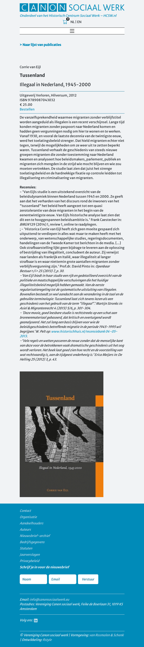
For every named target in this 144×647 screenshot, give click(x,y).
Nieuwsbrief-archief (35, 536)
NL (72, 22)
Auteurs (25, 529)
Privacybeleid (29, 561)
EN (79, 22)
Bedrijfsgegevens (32, 542)
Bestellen (27, 109)
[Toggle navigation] (72, 31)
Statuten (26, 548)
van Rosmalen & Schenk (106, 635)
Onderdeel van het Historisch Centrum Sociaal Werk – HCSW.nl (68, 16)
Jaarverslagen (30, 555)
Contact (25, 511)
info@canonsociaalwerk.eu (49, 599)
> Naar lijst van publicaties (40, 45)
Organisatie (28, 517)
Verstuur (88, 579)
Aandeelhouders (31, 523)
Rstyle (47, 640)
